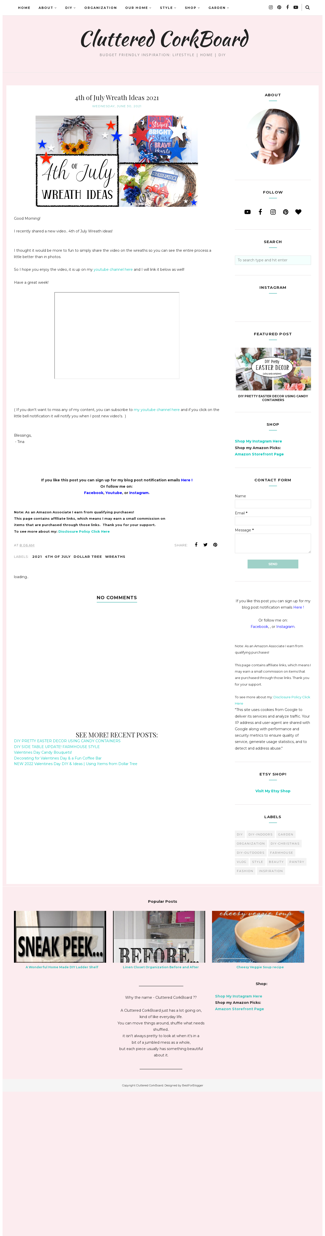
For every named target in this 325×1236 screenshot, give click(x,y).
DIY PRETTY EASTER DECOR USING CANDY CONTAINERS (67, 741)
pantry (296, 1006)
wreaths (115, 556)
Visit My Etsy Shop (272, 935)
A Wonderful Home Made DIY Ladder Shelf (62, 1111)
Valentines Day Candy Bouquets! (43, 752)
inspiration (271, 1015)
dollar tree (88, 556)
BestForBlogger (192, 1229)
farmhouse (281, 997)
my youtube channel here (157, 409)
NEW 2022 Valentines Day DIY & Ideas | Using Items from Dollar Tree (75, 764)
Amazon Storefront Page (259, 598)
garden (286, 978)
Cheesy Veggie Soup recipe (260, 1111)
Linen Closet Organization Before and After (161, 1111)
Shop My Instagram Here (258, 585)
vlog (242, 1006)
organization (251, 988)
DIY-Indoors (261, 978)
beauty (276, 1006)
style (257, 1006)
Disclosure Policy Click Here (84, 531)
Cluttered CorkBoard (162, 38)
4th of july (58, 556)
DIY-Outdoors (251, 997)
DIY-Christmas (285, 988)
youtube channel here (113, 269)
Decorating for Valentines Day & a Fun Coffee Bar (58, 758)
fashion (245, 1015)
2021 (37, 556)
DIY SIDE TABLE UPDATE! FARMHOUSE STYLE (57, 746)
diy (240, 978)
